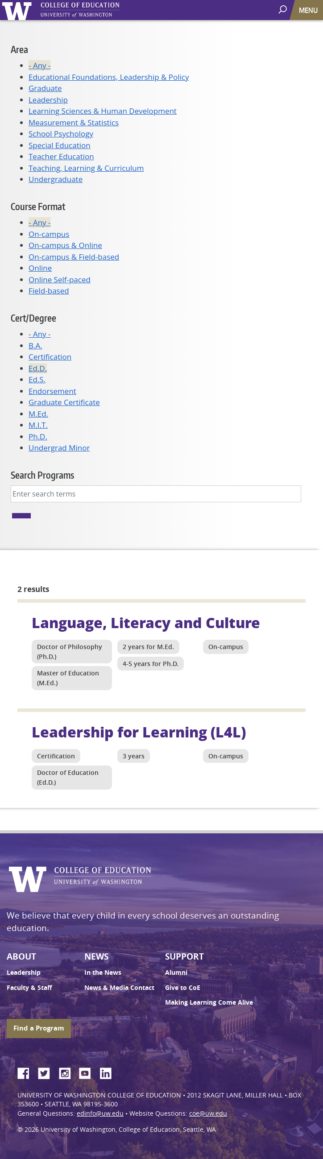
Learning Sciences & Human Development (103, 111)
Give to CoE (182, 987)
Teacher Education (61, 156)
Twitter (47, 1072)
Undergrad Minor (59, 448)
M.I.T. (38, 425)
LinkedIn (108, 1072)
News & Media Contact (119, 987)
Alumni (176, 972)
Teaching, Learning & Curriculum (86, 168)
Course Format (38, 206)
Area (19, 49)
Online (40, 268)
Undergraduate (56, 179)
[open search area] (283, 9)
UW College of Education (96, 10)
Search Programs (42, 475)
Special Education (60, 145)
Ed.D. (38, 368)
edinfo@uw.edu (100, 1113)
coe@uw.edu (208, 1113)
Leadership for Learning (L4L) (139, 731)
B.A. (35, 345)
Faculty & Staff (29, 987)
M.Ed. (38, 414)
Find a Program (38, 1028)
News (96, 956)
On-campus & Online (65, 245)
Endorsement (52, 391)
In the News (102, 972)
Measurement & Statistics (74, 122)
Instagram (67, 1072)
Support (184, 956)
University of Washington (18, 10)
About (21, 956)
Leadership (48, 100)
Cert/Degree (33, 318)
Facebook (26, 1072)
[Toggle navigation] (309, 10)
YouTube (88, 1072)
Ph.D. (38, 436)
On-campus (49, 234)
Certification (50, 357)
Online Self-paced (60, 279)
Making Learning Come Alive (209, 1002)
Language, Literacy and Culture (146, 622)
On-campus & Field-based (74, 257)
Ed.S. (37, 379)
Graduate (45, 88)
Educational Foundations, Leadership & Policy (109, 77)
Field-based (49, 291)
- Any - (39, 65)
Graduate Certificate (64, 402)
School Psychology (61, 133)
